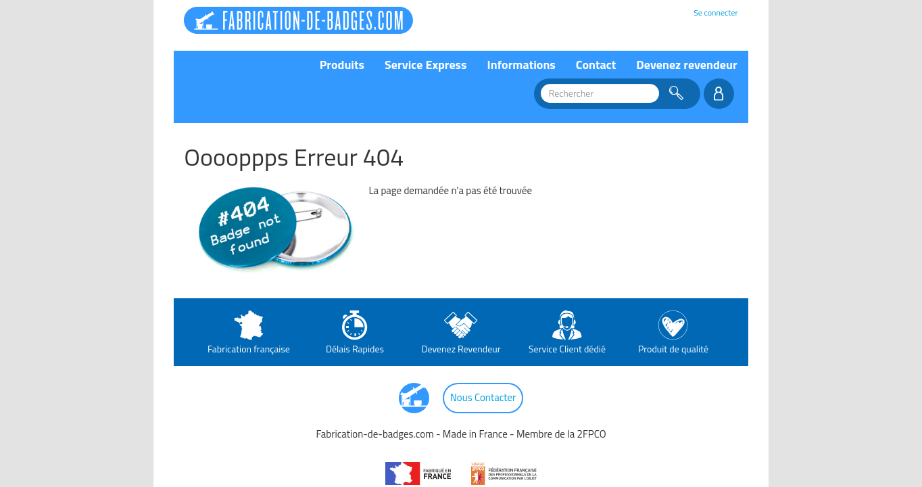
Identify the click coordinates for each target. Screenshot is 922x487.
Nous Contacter (483, 397)
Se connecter (715, 12)
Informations (521, 64)
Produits (342, 64)
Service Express (426, 64)
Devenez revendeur (686, 64)
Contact (596, 64)
